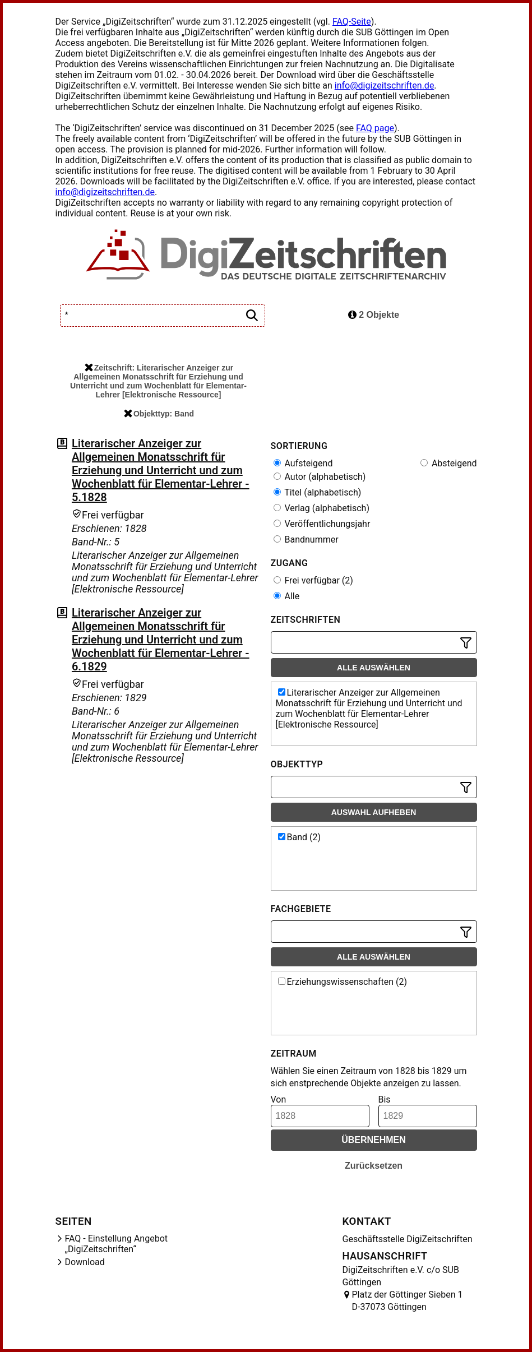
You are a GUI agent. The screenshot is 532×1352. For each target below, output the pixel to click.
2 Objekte (373, 315)
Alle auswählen (373, 667)
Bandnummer (306, 539)
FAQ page (375, 128)
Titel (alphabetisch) (318, 492)
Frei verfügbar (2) (313, 580)
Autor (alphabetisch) (320, 476)
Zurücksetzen (374, 1165)
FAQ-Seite (351, 21)
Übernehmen (373, 1140)
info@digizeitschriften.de (384, 85)
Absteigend (448, 463)
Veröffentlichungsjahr (322, 523)
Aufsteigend (303, 463)
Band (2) (299, 837)
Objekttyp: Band (159, 413)
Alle (287, 596)
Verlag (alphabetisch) (321, 508)
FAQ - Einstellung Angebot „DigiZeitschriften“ (116, 1243)
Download (85, 1262)
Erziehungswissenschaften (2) (343, 981)
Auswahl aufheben (374, 812)
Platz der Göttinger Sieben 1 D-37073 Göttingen (407, 1300)
